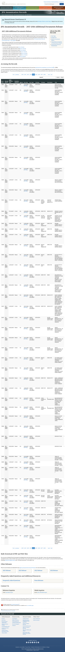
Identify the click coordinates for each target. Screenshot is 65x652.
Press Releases (38, 580)
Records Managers (15, 624)
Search (61, 4)
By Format (3, 620)
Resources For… (16, 616)
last (51, 74)
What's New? (36, 616)
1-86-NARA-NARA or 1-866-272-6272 (32, 650)
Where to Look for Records (26, 628)
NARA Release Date (11, 81)
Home (3, 14)
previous (17, 74)
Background (53, 37)
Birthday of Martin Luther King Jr (44, 21)
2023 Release (22, 570)
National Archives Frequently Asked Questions (26, 621)
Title (56, 82)
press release (21, 47)
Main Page (53, 36)
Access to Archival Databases (5, 628)
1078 (44, 74)
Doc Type (31, 82)
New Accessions (36, 620)
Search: (41, 77)
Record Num (6, 82)
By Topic (3, 618)
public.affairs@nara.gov (42, 592)
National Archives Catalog (5, 624)
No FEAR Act (44, 647)
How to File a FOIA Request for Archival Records (26, 633)
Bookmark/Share (55, 1)
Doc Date (26, 82)
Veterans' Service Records (19, 8)
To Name (43, 82)
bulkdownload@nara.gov (10, 560)
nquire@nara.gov (9, 592)
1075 (36, 74)
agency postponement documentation (28, 567)
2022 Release (38, 570)
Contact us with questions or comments (8, 610)
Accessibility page (30, 605)
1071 (25, 74)
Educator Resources (33, 8)
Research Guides (27, 616)
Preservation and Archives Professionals (16, 622)
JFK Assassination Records (19, 14)
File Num (37, 82)
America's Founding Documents (58, 8)
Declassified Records (27, 626)
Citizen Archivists (47, 1)
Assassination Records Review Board (56, 45)
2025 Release (7, 570)
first (14, 74)
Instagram (30, 642)
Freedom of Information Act (36, 647)
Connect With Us (32, 640)
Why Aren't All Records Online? (27, 630)
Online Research (6, 616)
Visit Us (45, 8)
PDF (25, 85)
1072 (28, 74)
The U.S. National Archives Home (13, 3)
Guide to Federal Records (26, 624)
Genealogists (14, 618)
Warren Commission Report (55, 39)
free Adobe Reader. (15, 604)
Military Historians (15, 620)
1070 (22, 74)
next (49, 74)
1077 (42, 74)
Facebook (26, 642)
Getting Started (26, 618)
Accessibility (22, 647)
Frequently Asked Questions (11, 580)
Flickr (38, 642)
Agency (21, 82)
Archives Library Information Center (5, 631)
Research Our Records (6, 8)
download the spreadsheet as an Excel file (44, 67)
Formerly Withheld (17, 82)
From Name (49, 82)
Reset (62, 77)
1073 (31, 74)
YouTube (34, 642)
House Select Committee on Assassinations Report (56, 42)
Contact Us (61, 1)
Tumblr (32, 642)
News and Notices (36, 618)
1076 (39, 74)
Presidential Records (5, 626)
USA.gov (47, 647)
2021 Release (54, 570)
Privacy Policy (27, 647)
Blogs (36, 642)
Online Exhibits (4, 632)
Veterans (14, 625)
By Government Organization (4, 622)
